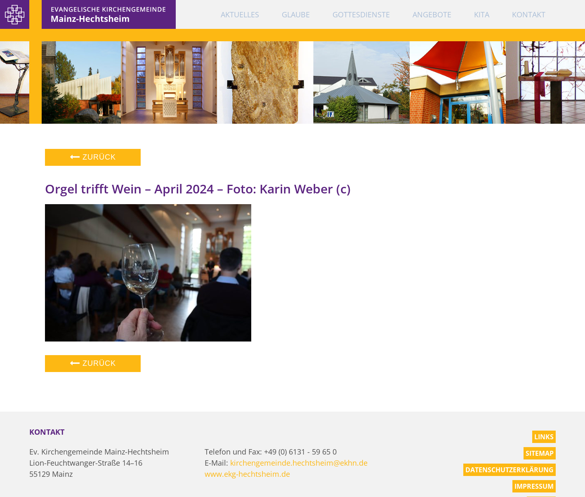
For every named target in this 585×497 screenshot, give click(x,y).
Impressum (534, 486)
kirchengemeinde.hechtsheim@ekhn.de (299, 463)
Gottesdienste (361, 14)
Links (544, 436)
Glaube (296, 14)
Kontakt (528, 14)
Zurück (93, 157)
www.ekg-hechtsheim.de (247, 474)
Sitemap (540, 453)
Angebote (432, 14)
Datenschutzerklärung (509, 469)
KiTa (481, 14)
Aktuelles (240, 14)
